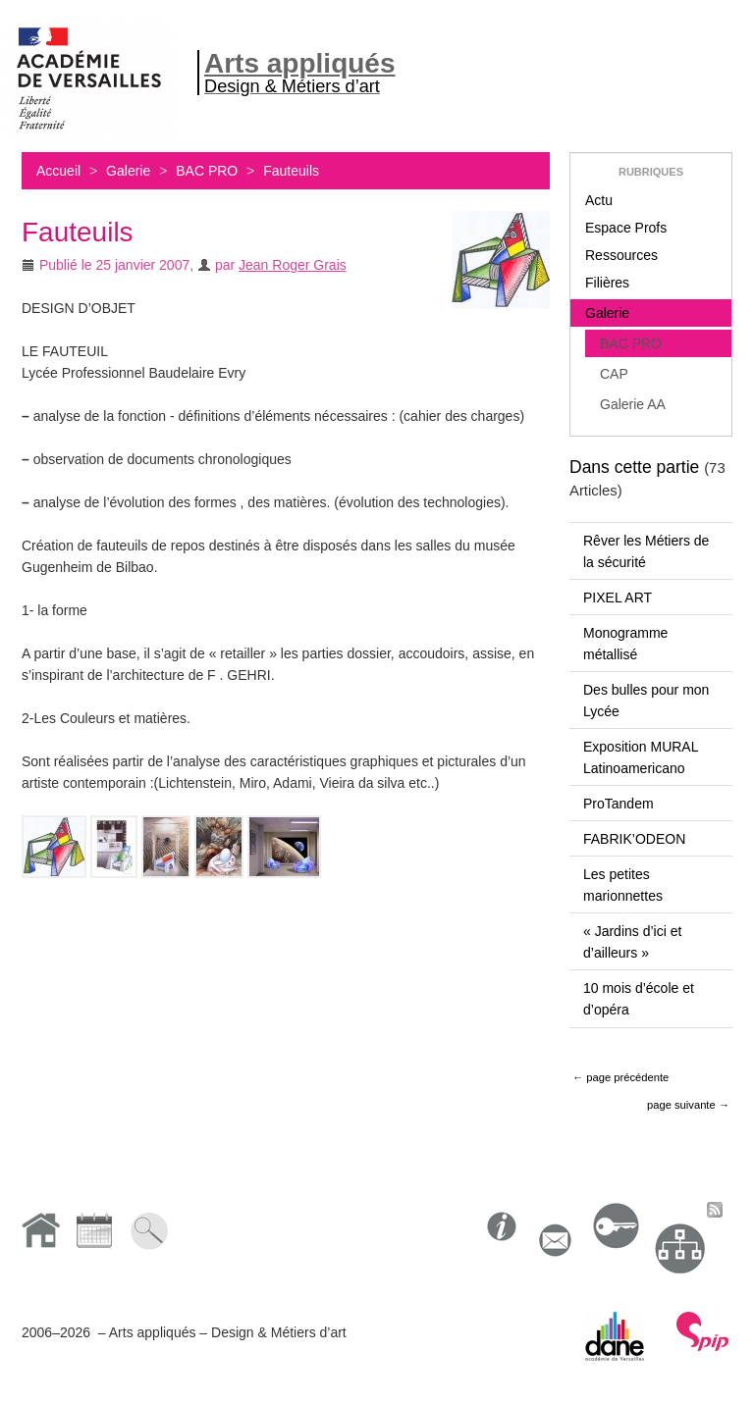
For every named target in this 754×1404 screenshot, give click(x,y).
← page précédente (620, 1077)
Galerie (128, 171)
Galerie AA (633, 404)
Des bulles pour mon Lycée (646, 700)
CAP (614, 374)
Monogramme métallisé (625, 643)
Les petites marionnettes (623, 885)
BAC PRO (207, 171)
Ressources (621, 255)
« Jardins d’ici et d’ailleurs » (632, 942)
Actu (599, 200)
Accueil (58, 171)
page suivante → (688, 1105)
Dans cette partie (634, 467)
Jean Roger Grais (293, 265)
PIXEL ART (617, 597)
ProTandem (618, 803)
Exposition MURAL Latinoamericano (640, 757)
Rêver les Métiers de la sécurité (646, 551)
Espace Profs (626, 227)
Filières (607, 282)
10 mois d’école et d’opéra (638, 998)
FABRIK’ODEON (634, 839)
